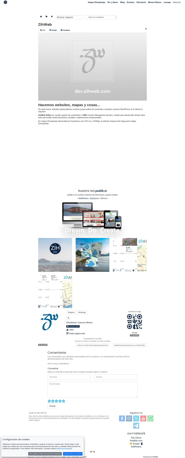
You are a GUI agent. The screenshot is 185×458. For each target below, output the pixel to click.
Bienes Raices (155, 2)
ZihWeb (155, 457)
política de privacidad (64, 449)
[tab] (42, 30)
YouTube (143, 418)
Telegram (71, 312)
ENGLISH (177, 2)
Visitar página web (77, 333)
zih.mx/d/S (134, 335)
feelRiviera (83, 198)
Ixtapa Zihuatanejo (96, 2)
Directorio (141, 2)
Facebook (122, 418)
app (139, 311)
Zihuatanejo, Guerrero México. (79, 322)
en (94, 451)
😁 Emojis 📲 (136, 444)
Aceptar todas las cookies (72, 454)
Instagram (129, 418)
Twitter (136, 418)
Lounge (167, 2)
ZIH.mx (104, 198)
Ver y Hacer (112, 2)
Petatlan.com (136, 440)
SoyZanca (94, 198)
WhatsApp (82, 312)
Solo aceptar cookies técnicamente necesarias (45, 454)
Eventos (131, 2)
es (91, 451)
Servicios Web (73, 326)
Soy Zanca (136, 438)
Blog (122, 2)
